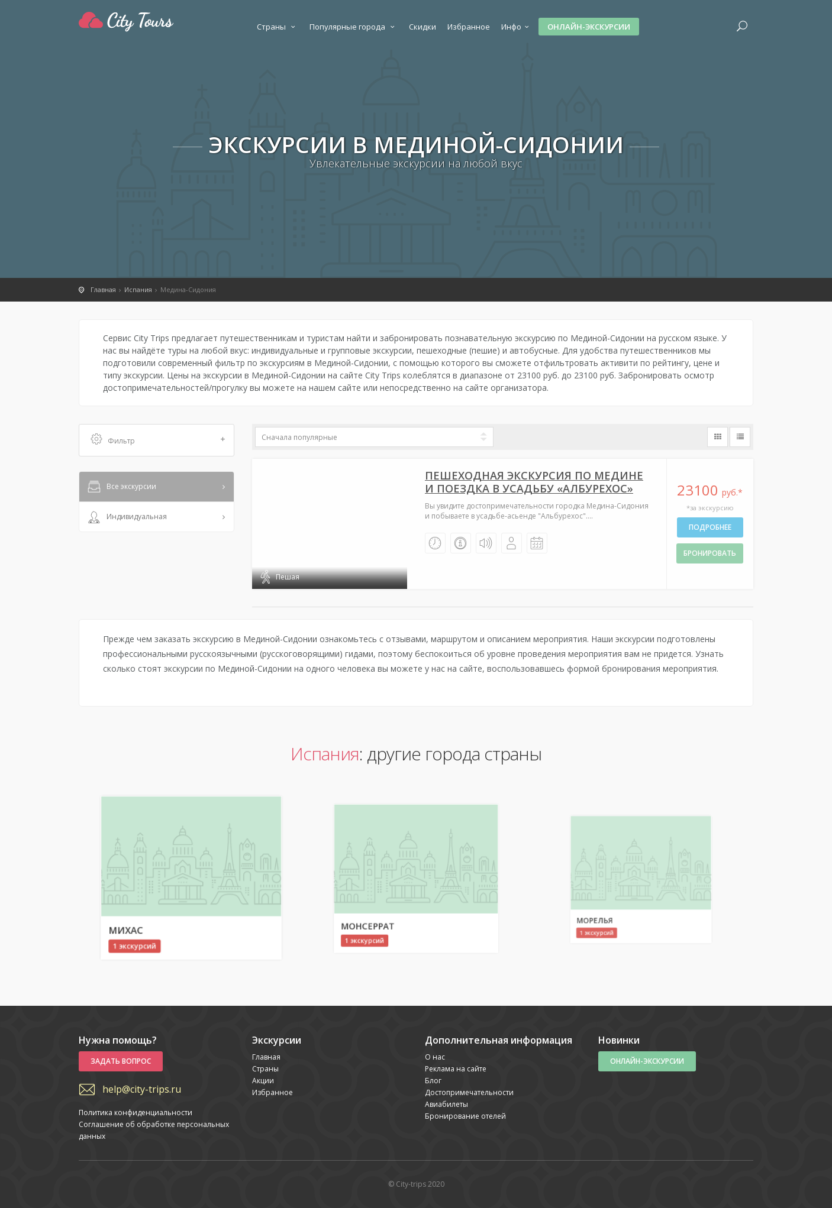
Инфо (516, 26)
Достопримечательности (469, 1092)
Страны (277, 26)
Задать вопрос (121, 1061)
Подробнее (710, 527)
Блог (433, 1081)
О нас (435, 1057)
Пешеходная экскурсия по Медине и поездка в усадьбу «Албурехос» (534, 482)
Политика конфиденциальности (135, 1112)
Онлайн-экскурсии (588, 26)
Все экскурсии (120, 487)
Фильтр (158, 440)
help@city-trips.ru (141, 1089)
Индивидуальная (126, 517)
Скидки (422, 26)
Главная (266, 1057)
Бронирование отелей (465, 1116)
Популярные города (353, 26)
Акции (263, 1081)
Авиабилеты (446, 1104)
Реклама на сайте (455, 1069)
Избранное (468, 26)
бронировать (709, 553)
